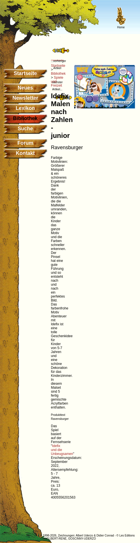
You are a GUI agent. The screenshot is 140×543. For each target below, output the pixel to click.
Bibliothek (58, 74)
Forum (25, 143)
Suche (25, 128)
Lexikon (25, 108)
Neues (25, 88)
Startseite (25, 73)
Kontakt (25, 153)
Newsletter (25, 98)
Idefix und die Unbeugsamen (62, 450)
